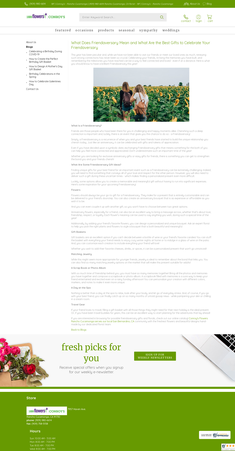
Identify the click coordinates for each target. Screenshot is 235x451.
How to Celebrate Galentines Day (45, 81)
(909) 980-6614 (37, 3)
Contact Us (32, 87)
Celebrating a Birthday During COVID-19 (45, 51)
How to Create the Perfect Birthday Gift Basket (43, 59)
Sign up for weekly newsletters (155, 355)
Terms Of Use (146, 447)
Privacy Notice (163, 447)
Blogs (29, 45)
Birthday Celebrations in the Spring (44, 74)
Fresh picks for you (91, 356)
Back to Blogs (78, 328)
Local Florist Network (185, 447)
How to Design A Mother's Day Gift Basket (45, 66)
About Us (31, 40)
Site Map (203, 447)
